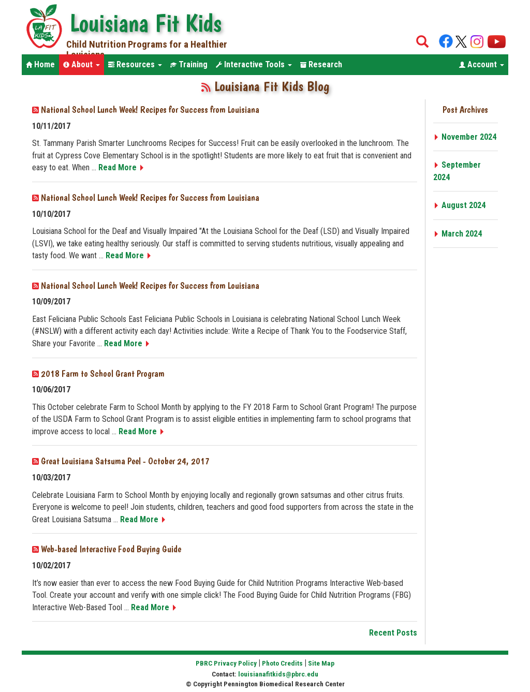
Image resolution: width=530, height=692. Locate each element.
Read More (121, 167)
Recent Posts (393, 633)
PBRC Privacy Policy (226, 663)
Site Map (321, 663)
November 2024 (464, 137)
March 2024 (457, 234)
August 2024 (459, 205)
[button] (81, 64)
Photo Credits (282, 663)
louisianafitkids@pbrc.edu (278, 674)
